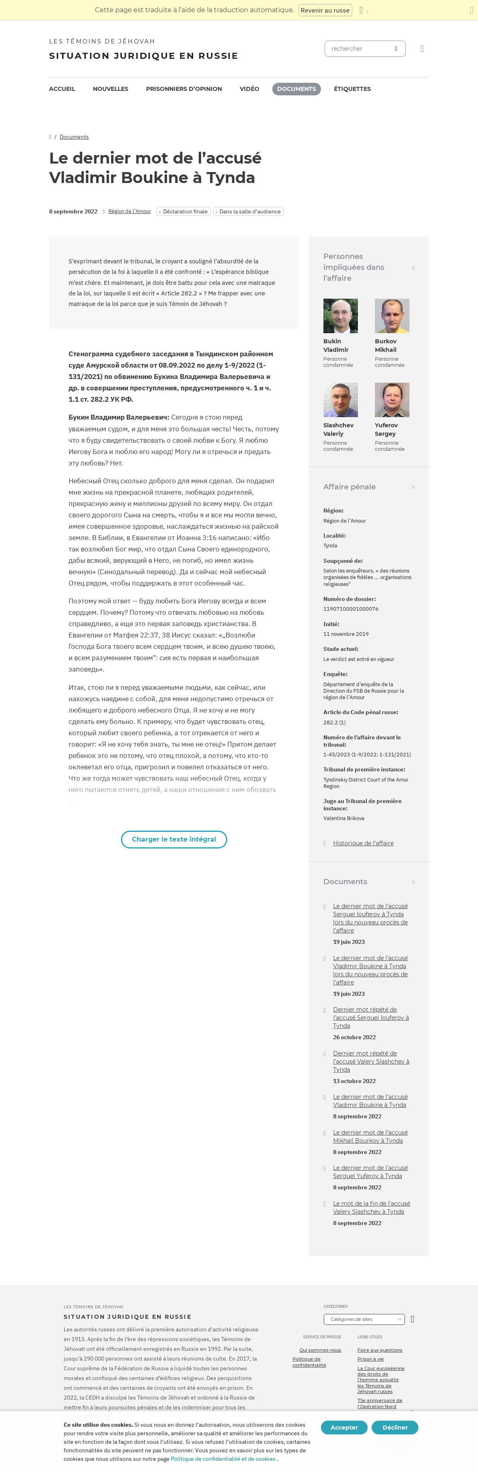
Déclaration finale (185, 211)
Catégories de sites (351, 1319)
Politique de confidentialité (309, 1361)
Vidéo (249, 89)
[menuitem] (62, 89)
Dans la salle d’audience (250, 211)
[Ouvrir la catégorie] (412, 1319)
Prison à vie (370, 1359)
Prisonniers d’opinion (184, 89)
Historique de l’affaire (363, 843)
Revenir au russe (325, 10)
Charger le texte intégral (174, 839)
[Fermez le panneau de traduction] (471, 10)
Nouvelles (110, 89)
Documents (296, 89)
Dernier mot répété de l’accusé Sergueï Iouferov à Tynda (371, 1017)
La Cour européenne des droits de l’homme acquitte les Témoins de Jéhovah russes (381, 1379)
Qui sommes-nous (320, 1350)
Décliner (395, 1427)
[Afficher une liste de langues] (363, 10)
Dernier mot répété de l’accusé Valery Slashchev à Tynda (371, 1061)
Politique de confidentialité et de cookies (223, 1458)
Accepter (344, 1427)
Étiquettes (352, 89)
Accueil (62, 89)
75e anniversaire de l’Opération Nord (380, 1403)
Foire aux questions (380, 1350)
